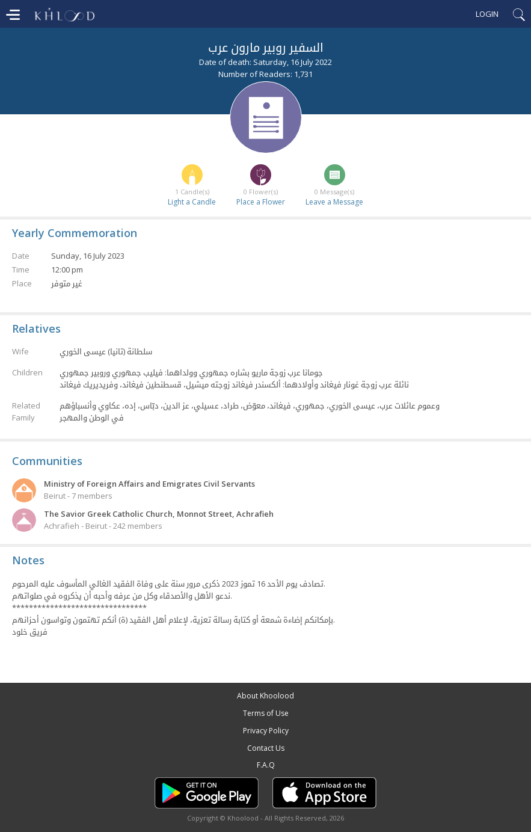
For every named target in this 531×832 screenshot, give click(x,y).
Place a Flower (260, 202)
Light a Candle (192, 202)
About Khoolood (265, 696)
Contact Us (265, 748)
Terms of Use (266, 713)
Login (487, 13)
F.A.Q (266, 765)
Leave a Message (334, 202)
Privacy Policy (266, 731)
